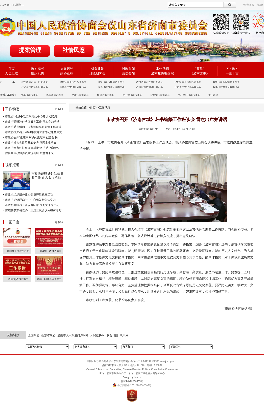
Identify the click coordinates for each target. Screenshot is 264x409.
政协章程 (66, 73)
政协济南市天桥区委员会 (149, 82)
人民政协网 (97, 335)
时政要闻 (128, 68)
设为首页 (249, 4)
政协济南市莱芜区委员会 (111, 87)
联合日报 (112, 335)
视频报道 (12, 165)
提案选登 (66, 68)
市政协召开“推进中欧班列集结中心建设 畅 (31, 137)
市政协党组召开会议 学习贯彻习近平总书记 (32, 205)
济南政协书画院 (162, 73)
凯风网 (124, 335)
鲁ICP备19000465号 (132, 381)
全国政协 (33, 335)
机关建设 (97, 68)
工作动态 (162, 68)
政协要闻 (128, 73)
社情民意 (73, 50)
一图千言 (232, 73)
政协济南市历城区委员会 (188, 82)
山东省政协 (48, 335)
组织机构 (37, 73)
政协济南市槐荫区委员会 (111, 82)
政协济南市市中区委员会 (73, 82)
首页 (11, 68)
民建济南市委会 (80, 95)
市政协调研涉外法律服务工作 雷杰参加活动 (32, 121)
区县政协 (232, 68)
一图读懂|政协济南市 (17, 279)
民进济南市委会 (105, 95)
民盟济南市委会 (54, 95)
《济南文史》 (199, 73)
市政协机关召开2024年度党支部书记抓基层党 (33, 132)
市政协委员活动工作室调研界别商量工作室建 (33, 126)
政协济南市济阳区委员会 (73, 87)
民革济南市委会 (29, 95)
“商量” (199, 68)
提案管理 (30, 50)
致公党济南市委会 (160, 95)
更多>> (59, 109)
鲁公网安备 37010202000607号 (132, 385)
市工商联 (213, 95)
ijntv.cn (137, 377)
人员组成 (11, 73)
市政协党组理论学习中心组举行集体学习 (30, 199)
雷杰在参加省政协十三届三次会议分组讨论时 (33, 210)
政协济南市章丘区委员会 (34, 87)
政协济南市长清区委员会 (226, 82)
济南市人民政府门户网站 (72, 335)
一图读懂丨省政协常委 (17, 251)
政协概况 (37, 68)
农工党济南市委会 (132, 95)
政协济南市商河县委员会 (226, 87)
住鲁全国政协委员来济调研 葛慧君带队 (29, 153)
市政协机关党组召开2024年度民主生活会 (30, 142)
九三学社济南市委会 (189, 95)
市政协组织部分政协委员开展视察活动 (29, 194)
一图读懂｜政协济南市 (49, 251)
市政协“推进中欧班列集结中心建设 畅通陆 (31, 116)
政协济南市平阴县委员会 (188, 87)
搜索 (230, 5)
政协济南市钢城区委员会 (149, 87)
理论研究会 (97, 73)
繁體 (260, 4)
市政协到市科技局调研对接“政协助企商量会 (32, 147)
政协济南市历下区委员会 (34, 82)
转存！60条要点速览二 (49, 279)
